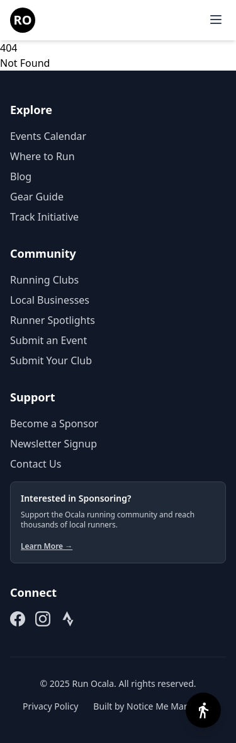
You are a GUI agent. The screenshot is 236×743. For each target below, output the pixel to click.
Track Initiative (44, 217)
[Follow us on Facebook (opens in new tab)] (17, 618)
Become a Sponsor (54, 423)
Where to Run (42, 156)
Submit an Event (48, 340)
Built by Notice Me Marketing (153, 706)
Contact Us (35, 464)
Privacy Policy (50, 706)
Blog (20, 176)
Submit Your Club (51, 360)
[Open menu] (216, 19)
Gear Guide (37, 197)
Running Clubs (44, 280)
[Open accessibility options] (203, 710)
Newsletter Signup (53, 444)
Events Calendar (48, 136)
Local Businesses (49, 300)
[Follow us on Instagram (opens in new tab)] (42, 618)
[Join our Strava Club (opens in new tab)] (68, 618)
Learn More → (46, 546)
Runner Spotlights (52, 320)
